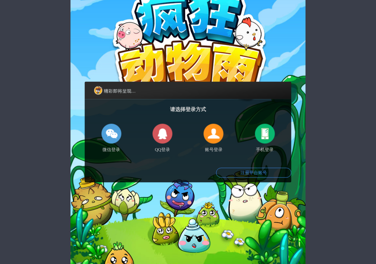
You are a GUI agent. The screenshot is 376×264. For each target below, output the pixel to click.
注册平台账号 (254, 172)
